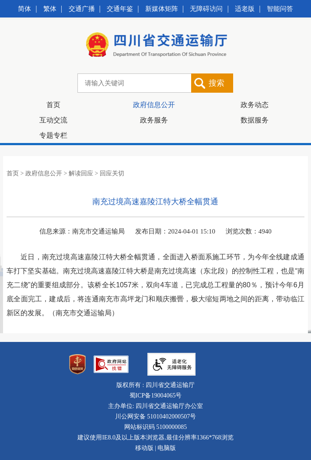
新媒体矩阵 (161, 8)
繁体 (49, 8)
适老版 (245, 8)
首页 (53, 104)
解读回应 (81, 173)
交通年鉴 (120, 8)
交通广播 (82, 8)
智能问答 (280, 8)
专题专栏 (53, 135)
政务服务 (154, 120)
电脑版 (166, 448)
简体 (24, 8)
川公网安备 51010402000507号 (155, 416)
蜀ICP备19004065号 (155, 395)
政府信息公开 (154, 104)
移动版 (144, 448)
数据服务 (255, 120)
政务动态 (255, 104)
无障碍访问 (206, 8)
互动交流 (53, 120)
